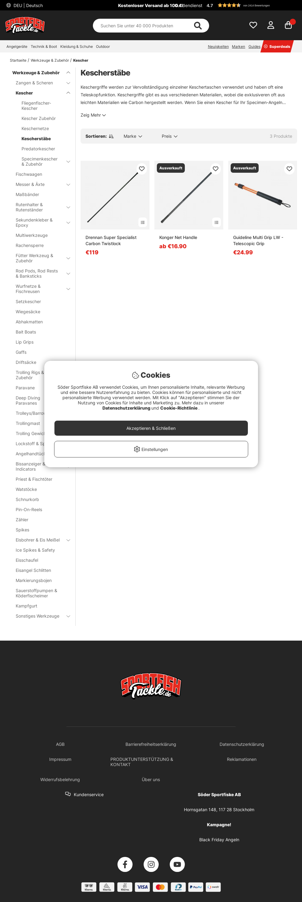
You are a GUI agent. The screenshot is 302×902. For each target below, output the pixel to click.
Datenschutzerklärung (126, 408)
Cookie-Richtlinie (179, 408)
